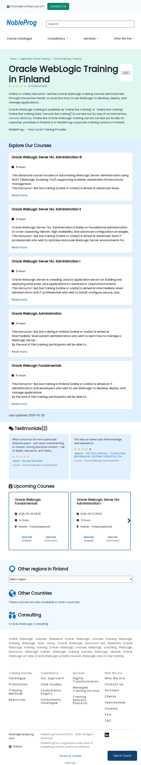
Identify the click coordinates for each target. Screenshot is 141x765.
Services (90, 39)
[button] (128, 520)
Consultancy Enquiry (51, 692)
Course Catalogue (19, 39)
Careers (111, 709)
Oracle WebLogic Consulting (28, 624)
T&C (108, 721)
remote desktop (20, 118)
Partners (112, 690)
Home (13, 58)
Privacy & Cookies (71, 756)
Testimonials (115, 702)
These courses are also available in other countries (44, 602)
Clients (110, 696)
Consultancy (56, 39)
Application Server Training (35, 58)
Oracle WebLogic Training (67, 58)
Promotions (18, 684)
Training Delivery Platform (80, 700)
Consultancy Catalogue (51, 701)
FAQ (108, 715)
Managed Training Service (86, 689)
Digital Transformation (86, 680)
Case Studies (51, 684)
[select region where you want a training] (70, 579)
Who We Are (123, 39)
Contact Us (58, 6)
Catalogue (17, 678)
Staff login (70, 762)
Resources (17, 700)
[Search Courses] (90, 24)
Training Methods (16, 692)
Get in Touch (122, 756)
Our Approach (52, 678)
